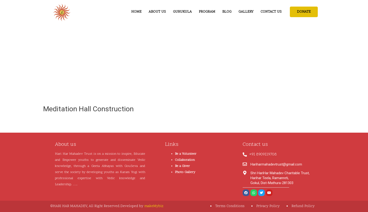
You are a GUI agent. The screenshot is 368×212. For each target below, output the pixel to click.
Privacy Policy (268, 206)
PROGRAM (207, 11)
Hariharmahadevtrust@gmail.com (276, 164)
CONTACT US (271, 11)
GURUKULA (182, 11)
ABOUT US (157, 11)
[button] (304, 12)
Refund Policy (303, 206)
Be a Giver (182, 166)
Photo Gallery (185, 172)
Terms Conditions (230, 206)
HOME (136, 11)
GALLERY (245, 11)
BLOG (226, 11)
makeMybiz (153, 206)
